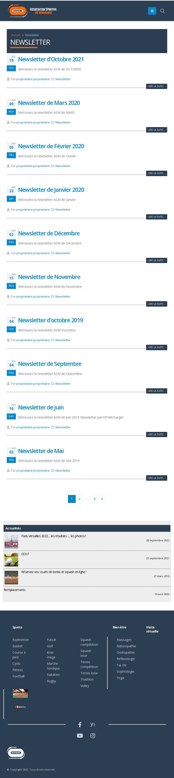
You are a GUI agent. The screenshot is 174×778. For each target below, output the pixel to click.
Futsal (51, 640)
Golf (50, 646)
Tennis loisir (89, 673)
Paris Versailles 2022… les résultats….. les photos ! (53, 536)
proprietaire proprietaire (33, 79)
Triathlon (87, 679)
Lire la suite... (156, 86)
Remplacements (14, 590)
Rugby (51, 681)
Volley (84, 686)
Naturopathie (126, 646)
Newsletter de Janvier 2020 (51, 189)
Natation (53, 674)
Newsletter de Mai (41, 451)
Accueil (15, 35)
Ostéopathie (126, 652)
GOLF (25, 554)
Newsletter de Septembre (49, 363)
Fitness (17, 670)
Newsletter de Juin (40, 407)
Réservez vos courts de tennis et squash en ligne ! (53, 572)
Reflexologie (126, 659)
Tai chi (121, 665)
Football (18, 676)
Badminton (20, 640)
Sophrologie (125, 671)
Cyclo (16, 663)
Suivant (102, 499)
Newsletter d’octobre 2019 (50, 320)
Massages (124, 640)
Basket (17, 646)
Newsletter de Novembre (49, 277)
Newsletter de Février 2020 (51, 146)
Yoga (120, 678)
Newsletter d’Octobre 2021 (51, 59)
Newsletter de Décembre (48, 233)
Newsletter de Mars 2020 (49, 102)
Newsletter (63, 79)
